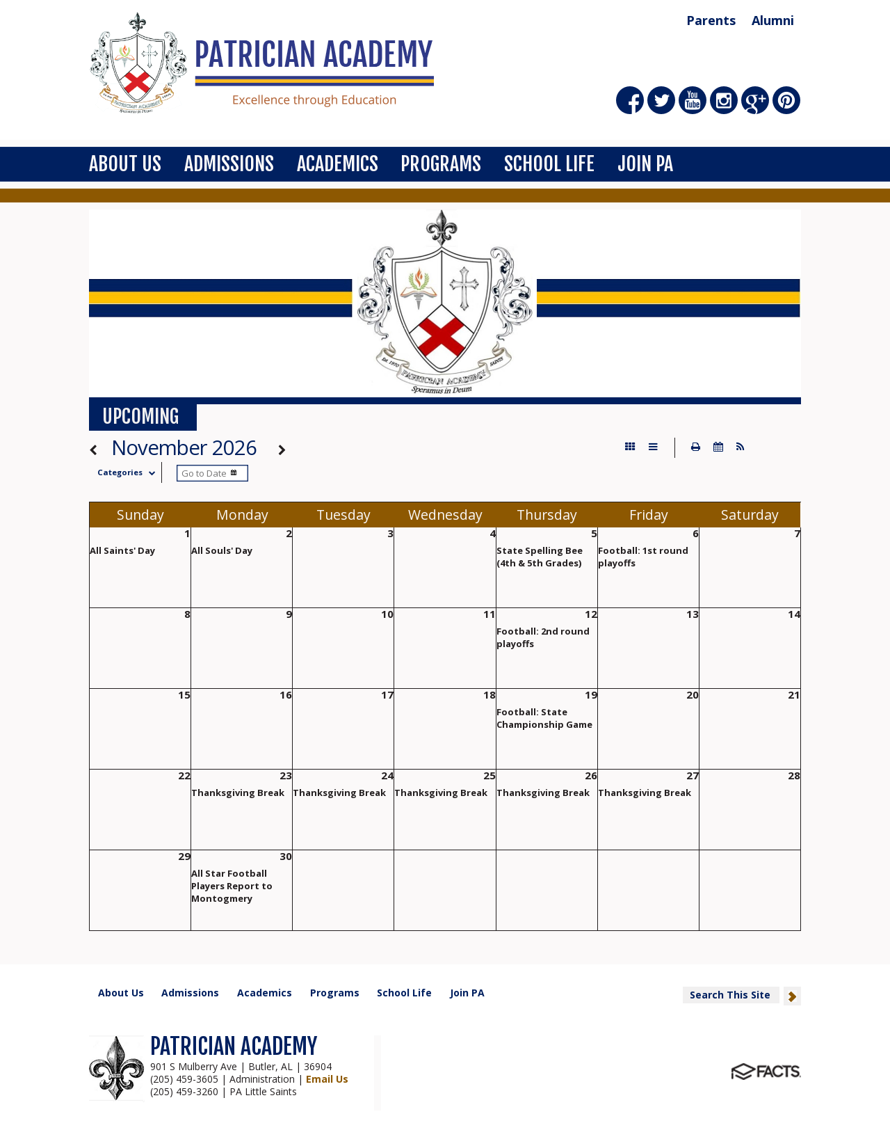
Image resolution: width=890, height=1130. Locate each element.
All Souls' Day (221, 550)
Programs (440, 164)
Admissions (229, 164)
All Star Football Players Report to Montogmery (232, 886)
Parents (711, 20)
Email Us (327, 1078)
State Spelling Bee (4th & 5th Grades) (539, 556)
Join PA (645, 164)
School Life (549, 164)
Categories (129, 472)
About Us (125, 164)
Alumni (773, 20)
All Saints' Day (122, 550)
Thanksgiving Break (237, 792)
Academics (337, 164)
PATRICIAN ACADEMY (233, 1046)
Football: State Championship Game (544, 718)
